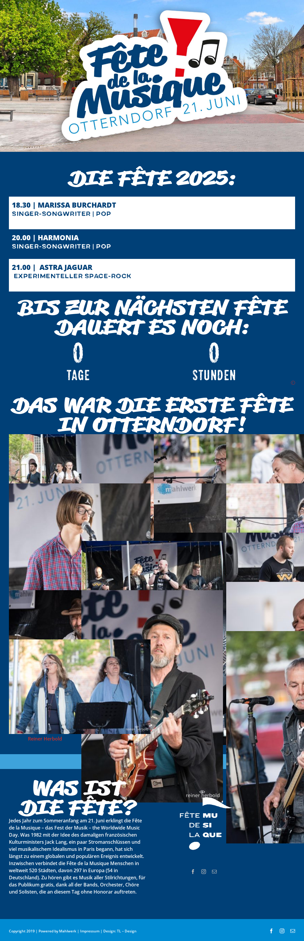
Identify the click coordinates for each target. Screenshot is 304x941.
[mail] (214, 871)
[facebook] (193, 871)
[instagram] (203, 871)
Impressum (89, 931)
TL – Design (127, 931)
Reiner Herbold (45, 738)
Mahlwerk (67, 931)
